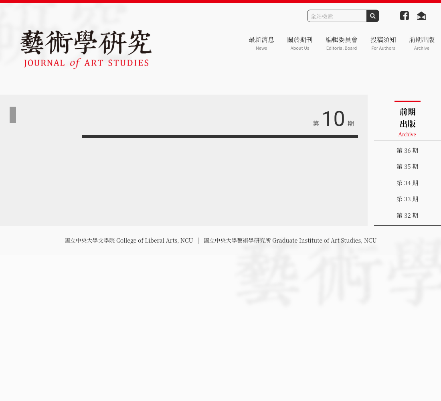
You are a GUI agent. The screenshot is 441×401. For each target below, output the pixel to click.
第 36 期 (407, 150)
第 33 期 (407, 198)
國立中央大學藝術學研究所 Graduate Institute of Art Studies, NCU (290, 240)
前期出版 (422, 43)
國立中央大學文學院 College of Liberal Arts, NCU (128, 240)
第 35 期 (407, 166)
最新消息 (261, 43)
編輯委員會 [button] (342, 43)
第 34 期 (407, 182)
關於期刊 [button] (300, 43)
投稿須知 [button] (383, 43)
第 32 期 (407, 215)
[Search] (337, 16)
